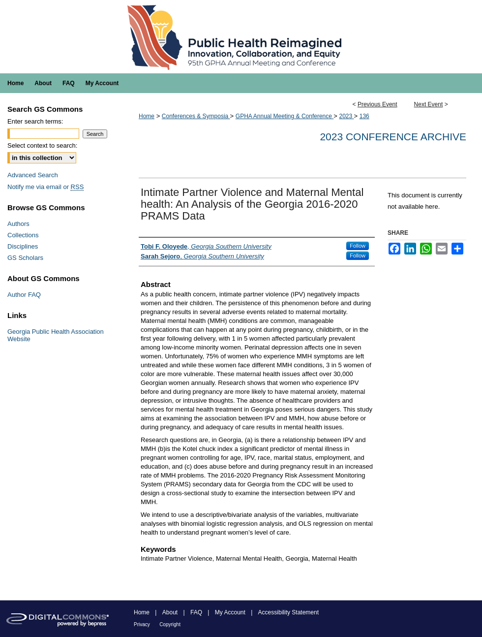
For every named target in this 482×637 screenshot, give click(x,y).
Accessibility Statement (288, 612)
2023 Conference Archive (393, 136)
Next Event (428, 104)
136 (364, 116)
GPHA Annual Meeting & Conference (284, 116)
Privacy (142, 624)
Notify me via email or (45, 187)
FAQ (196, 612)
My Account (230, 612)
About (170, 612)
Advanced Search (32, 175)
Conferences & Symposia (196, 116)
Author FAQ (24, 294)
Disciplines (22, 246)
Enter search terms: (35, 121)
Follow (357, 246)
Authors (18, 223)
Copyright (170, 624)
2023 (346, 116)
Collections (23, 235)
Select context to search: (42, 145)
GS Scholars (25, 257)
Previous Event (377, 104)
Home (146, 116)
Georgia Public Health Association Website (55, 335)
